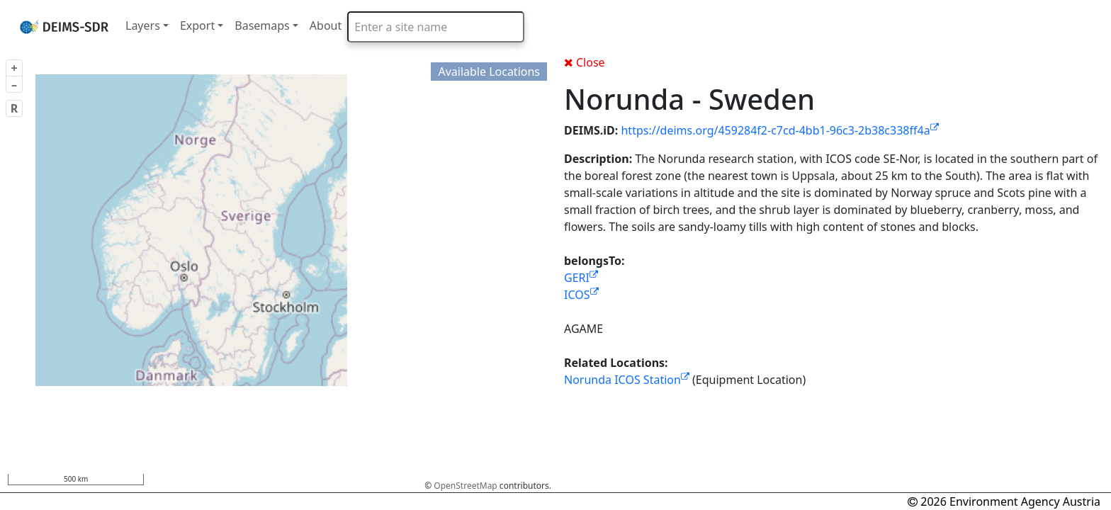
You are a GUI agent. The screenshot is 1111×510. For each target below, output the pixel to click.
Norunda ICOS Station (626, 379)
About (326, 25)
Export (197, 25)
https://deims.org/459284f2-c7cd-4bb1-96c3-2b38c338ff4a (779, 130)
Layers (142, 25)
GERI (581, 277)
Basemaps (262, 25)
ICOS (581, 294)
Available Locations (489, 71)
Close (584, 62)
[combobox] (435, 26)
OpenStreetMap (465, 486)
